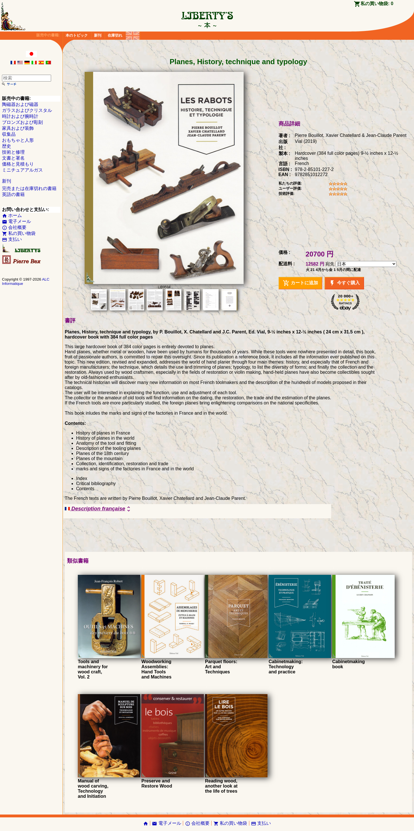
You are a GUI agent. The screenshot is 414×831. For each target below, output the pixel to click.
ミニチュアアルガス (22, 170)
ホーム (12, 215)
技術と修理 (13, 152)
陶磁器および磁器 (20, 104)
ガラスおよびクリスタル (27, 110)
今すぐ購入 (344, 283)
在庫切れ (115, 35)
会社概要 (14, 227)
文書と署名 (13, 158)
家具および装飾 (18, 128)
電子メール (16, 221)
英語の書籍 (13, 194)
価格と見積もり (18, 164)
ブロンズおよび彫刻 (22, 122)
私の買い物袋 (18, 233)
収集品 (9, 134)
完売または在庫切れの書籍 (29, 188)
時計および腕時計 (20, 116)
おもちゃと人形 (18, 140)
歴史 (6, 146)
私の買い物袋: (377, 3)
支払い (12, 239)
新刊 (97, 35)
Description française (98, 509)
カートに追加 (300, 283)
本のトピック (77, 35)
